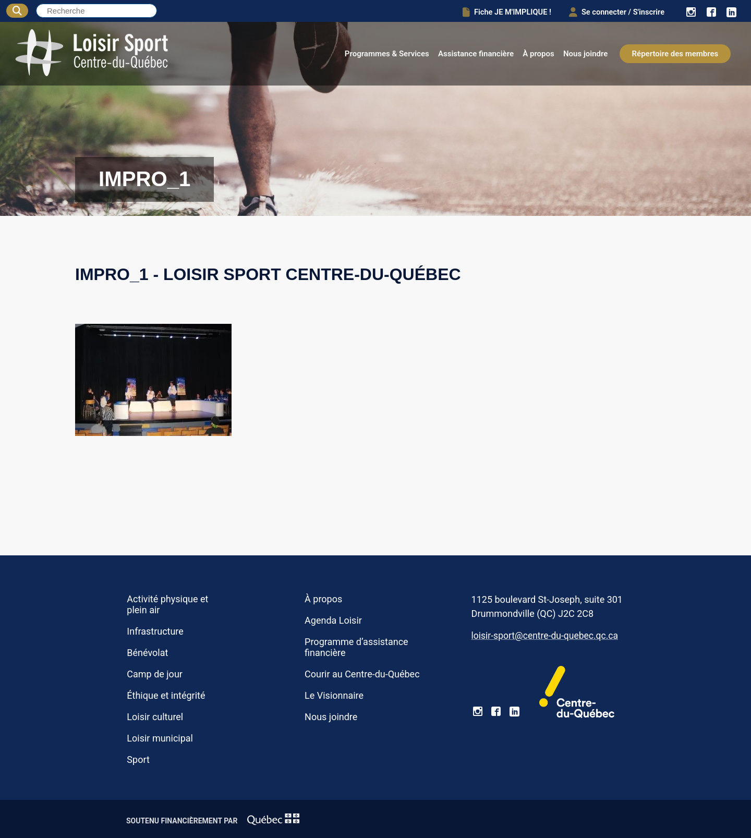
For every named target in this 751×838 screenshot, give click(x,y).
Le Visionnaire (334, 695)
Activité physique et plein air (167, 604)
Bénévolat (147, 652)
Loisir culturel (155, 716)
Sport (138, 759)
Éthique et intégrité (166, 695)
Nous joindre (585, 53)
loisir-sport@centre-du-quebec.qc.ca (544, 635)
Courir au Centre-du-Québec (362, 674)
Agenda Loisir (333, 620)
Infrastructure (155, 631)
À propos (538, 53)
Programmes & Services (387, 53)
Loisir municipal (160, 738)
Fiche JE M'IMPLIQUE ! (498, 11)
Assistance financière (476, 53)
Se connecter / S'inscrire (612, 11)
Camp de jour (155, 674)
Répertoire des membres (675, 53)
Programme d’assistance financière (356, 647)
